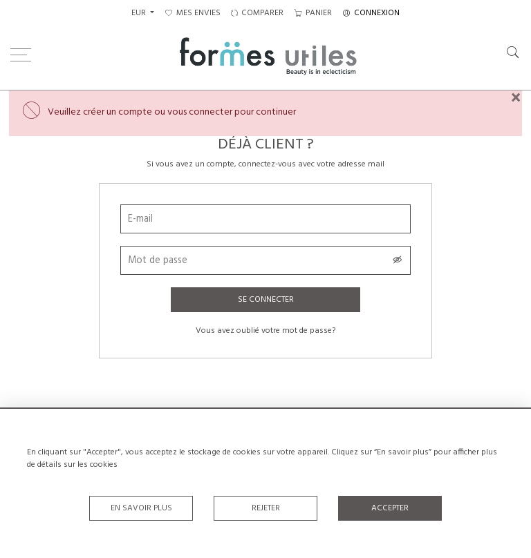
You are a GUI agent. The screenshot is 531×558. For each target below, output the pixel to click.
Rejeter (266, 508)
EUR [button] (139, 13)
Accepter (390, 508)
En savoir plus (141, 508)
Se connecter (266, 300)
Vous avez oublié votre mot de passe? (265, 331)
